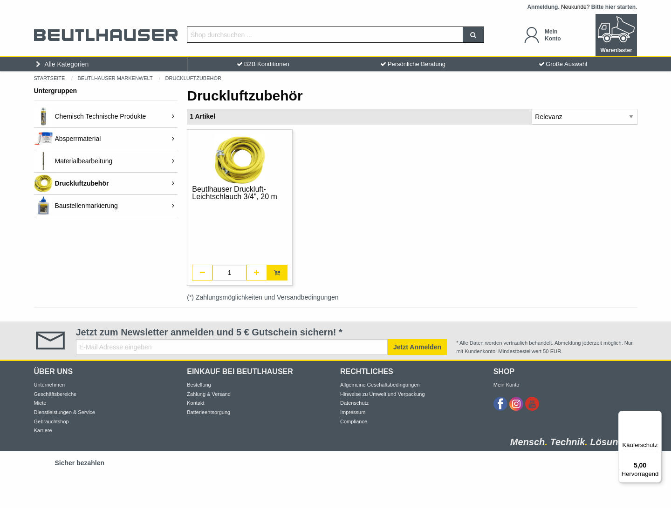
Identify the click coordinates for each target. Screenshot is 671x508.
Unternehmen (49, 385)
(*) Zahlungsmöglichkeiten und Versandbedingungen (262, 297)
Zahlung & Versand (209, 394)
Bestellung (199, 385)
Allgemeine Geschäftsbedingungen (380, 385)
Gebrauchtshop (51, 421)
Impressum (352, 412)
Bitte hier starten (613, 7)
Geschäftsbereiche (55, 394)
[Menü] (656, 416)
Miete (40, 403)
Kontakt (195, 403)
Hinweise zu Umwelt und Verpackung (382, 394)
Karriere (43, 430)
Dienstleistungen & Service (64, 412)
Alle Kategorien (61, 64)
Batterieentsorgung (208, 412)
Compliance (353, 421)
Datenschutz (354, 403)
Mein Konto (506, 385)
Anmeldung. (543, 7)
